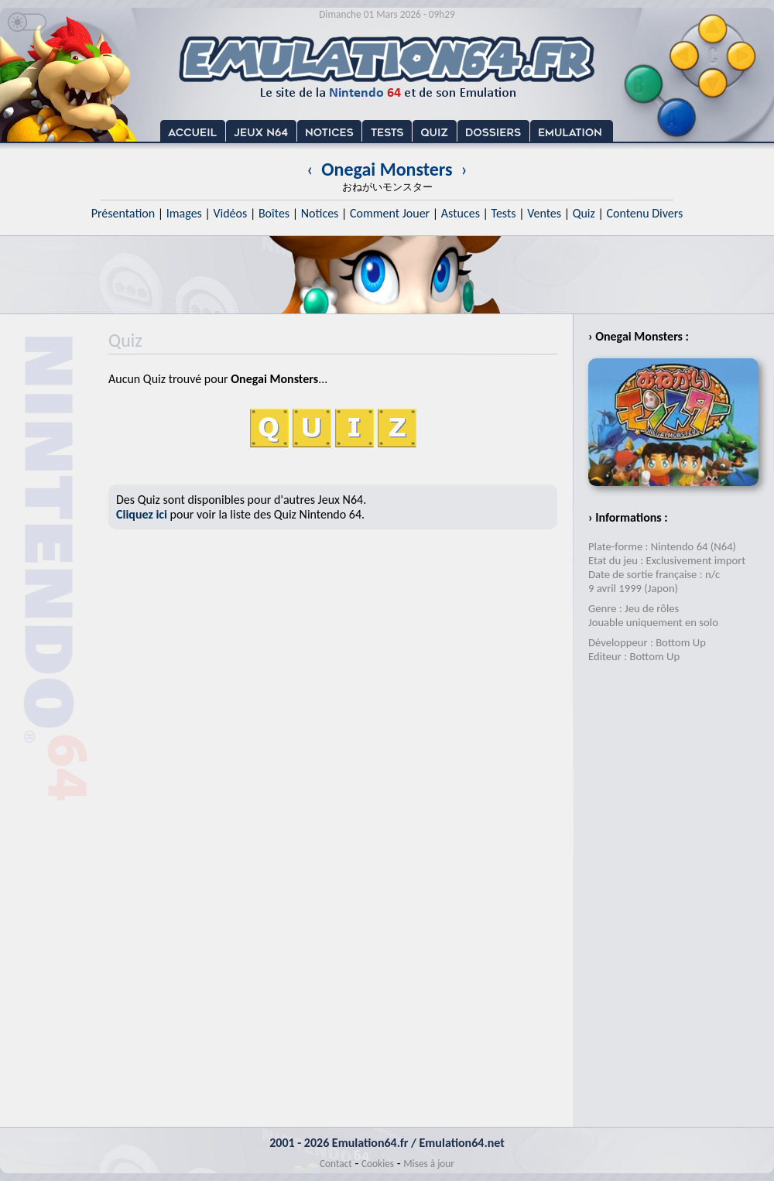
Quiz (584, 213)
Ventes (544, 213)
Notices (320, 213)
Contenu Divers (644, 213)
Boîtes (274, 213)
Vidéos (230, 213)
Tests (503, 213)
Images (184, 213)
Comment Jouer (390, 213)
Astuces (460, 213)
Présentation (123, 213)
